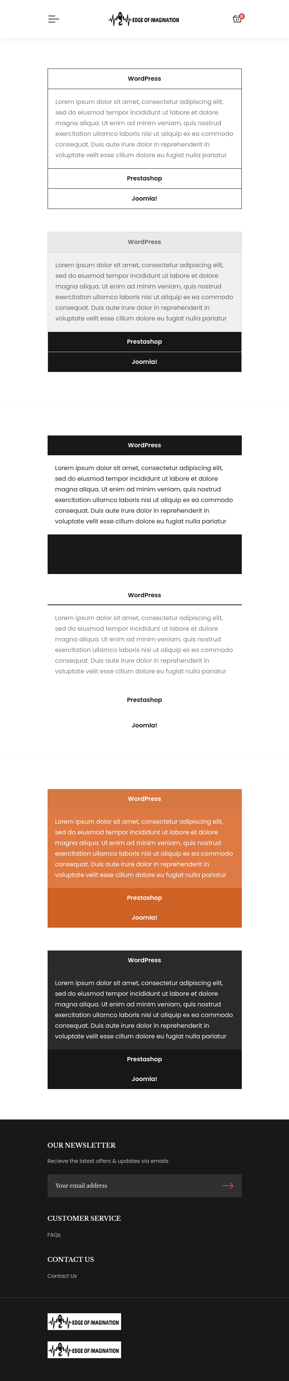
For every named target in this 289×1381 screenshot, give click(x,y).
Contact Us (62, 1276)
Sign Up (228, 1185)
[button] (145, 78)
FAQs (54, 1235)
